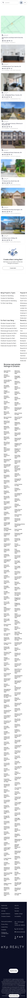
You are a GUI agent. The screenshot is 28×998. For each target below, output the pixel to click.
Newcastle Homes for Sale (18, 434)
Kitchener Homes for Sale (7, 823)
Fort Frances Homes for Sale (7, 675)
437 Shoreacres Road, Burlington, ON (12, 209)
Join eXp (3, 910)
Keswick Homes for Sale (7, 796)
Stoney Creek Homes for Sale (18, 715)
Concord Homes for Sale (7, 566)
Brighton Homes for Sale (7, 492)
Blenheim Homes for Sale (7, 438)
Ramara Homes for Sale (17, 583)
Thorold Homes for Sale (17, 763)
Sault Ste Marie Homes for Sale (18, 633)
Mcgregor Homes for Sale (17, 377)
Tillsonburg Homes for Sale (18, 778)
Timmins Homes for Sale (17, 784)
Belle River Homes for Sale (7, 422)
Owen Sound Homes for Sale (18, 511)
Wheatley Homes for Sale (17, 868)
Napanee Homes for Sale (17, 424)
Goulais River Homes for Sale (7, 712)
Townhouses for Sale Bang (9, 301)
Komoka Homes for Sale (7, 833)
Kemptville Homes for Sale (7, 786)
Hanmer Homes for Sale (7, 749)
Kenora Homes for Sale (7, 791)
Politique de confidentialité (4, 933)
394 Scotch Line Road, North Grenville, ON (12, 38)
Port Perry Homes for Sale (17, 573)
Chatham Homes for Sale (7, 540)
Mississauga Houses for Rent (9, 331)
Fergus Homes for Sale (7, 659)
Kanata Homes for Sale (7, 775)
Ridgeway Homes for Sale (17, 604)
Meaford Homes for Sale (17, 383)
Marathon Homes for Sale (7, 889)
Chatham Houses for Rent (8, 341)
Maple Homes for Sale (7, 884)
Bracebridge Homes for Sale (7, 466)
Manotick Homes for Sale (7, 879)
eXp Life (17, 905)
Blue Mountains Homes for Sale (7, 449)
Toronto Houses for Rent (8, 326)
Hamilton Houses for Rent (8, 343)
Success (17, 910)
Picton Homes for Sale (17, 545)
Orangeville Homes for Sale (18, 480)
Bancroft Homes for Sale (7, 413)
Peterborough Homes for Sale (18, 535)
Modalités (3, 929)
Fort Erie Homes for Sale (7, 669)
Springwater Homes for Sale (18, 682)
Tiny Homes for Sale (18, 788)
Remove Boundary (14, 996)
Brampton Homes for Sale (7, 476)
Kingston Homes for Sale (7, 812)
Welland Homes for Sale (17, 863)
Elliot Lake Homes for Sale (7, 620)
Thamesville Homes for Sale (18, 747)
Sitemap (3, 936)
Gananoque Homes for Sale (7, 680)
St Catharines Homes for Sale (18, 688)
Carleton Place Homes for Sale (7, 529)
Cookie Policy (4, 927)
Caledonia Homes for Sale (7, 519)
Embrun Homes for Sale (7, 630)
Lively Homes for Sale (7, 858)
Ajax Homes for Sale (7, 371)
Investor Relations (5, 913)
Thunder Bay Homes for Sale (18, 768)
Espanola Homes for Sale (7, 639)
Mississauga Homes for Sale (18, 409)
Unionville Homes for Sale (17, 814)
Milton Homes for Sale (17, 398)
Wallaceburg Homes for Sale (18, 841)
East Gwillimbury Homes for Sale (7, 609)
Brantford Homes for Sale (7, 482)
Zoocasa (17, 908)
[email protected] (21, 985)
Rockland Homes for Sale (17, 610)
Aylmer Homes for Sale (7, 408)
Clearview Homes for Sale (7, 550)
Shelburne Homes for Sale (18, 654)
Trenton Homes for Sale (17, 809)
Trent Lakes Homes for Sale (18, 804)
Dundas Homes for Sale (7, 598)
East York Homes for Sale (7, 615)
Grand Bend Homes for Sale (7, 717)
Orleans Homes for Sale (17, 489)
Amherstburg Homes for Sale (7, 381)
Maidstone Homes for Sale (7, 869)
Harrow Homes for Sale (7, 759)
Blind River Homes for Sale (7, 443)
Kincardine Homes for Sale (7, 801)
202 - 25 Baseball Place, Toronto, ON (12, 95)
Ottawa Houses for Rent (8, 338)
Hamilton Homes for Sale (7, 743)
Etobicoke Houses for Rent (8, 346)
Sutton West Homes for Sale (18, 736)
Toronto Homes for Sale (17, 793)
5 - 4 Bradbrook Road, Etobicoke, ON (12, 152)
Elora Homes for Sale (7, 625)
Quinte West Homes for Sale (18, 578)
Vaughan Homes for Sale (17, 835)
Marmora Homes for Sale (17, 372)
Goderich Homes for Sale (7, 706)
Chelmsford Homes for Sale (7, 545)
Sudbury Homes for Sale (17, 731)
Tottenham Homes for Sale (18, 798)
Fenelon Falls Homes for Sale (7, 654)
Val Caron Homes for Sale (17, 825)
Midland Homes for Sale (17, 393)
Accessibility (18, 916)
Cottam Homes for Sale (7, 577)
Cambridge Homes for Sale (7, 524)
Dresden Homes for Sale (7, 587)
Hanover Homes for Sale (7, 754)
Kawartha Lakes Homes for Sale (7, 780)
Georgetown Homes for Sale (7, 690)
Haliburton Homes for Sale (7, 738)
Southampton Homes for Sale (18, 677)
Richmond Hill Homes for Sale (18, 594)
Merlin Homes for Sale (17, 388)
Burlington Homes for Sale (7, 503)
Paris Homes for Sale (18, 515)
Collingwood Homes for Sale (7, 561)
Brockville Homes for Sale (7, 498)
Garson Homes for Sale (7, 685)
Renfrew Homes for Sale (17, 589)
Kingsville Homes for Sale (7, 817)
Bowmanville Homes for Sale (7, 461)
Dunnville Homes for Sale (7, 603)
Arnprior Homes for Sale (7, 397)
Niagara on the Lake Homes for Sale (18, 450)
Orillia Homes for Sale (18, 484)
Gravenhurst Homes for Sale (7, 722)
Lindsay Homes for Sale (7, 854)
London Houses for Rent (8, 336)
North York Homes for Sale (17, 462)
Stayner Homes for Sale (17, 699)
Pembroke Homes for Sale (17, 520)
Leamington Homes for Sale (7, 849)
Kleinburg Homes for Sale (7, 828)
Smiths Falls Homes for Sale (18, 665)
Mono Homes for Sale (18, 413)
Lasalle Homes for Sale (7, 844)
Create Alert (13, 268)
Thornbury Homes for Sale (18, 752)
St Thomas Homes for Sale (18, 694)
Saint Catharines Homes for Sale (18, 615)
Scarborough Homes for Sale (18, 644)
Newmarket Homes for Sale (18, 439)
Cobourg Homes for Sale (7, 556)
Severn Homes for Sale (17, 649)
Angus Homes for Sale (7, 392)
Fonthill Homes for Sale (7, 664)
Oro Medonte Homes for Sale (18, 495)
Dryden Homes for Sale (7, 593)
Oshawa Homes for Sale (17, 500)
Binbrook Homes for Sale (7, 433)
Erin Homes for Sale (7, 634)
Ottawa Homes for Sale (17, 505)
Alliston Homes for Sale (7, 376)
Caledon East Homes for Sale (7, 508)
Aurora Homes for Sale (7, 402)
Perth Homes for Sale (18, 529)
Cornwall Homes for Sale (7, 571)
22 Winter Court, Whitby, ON (9, 238)
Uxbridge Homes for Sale (17, 819)
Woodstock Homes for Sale (18, 889)
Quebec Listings (18, 913)
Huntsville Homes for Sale (7, 764)
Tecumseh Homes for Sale (18, 741)
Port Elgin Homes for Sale (17, 562)
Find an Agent (4, 908)
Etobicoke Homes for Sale (7, 648)
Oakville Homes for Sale (17, 475)
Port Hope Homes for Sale (17, 567)
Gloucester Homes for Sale (7, 701)
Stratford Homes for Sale (17, 726)
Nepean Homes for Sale (17, 429)
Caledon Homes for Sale (7, 513)
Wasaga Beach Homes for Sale (17, 846)
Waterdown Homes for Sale (18, 852)
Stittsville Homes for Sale (17, 710)
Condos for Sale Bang (7, 298)
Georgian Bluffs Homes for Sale (7, 696)
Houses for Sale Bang (7, 296)
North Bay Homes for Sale (17, 457)
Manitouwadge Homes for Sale (8, 874)
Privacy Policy (4, 924)
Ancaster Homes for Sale (7, 387)
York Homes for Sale (18, 894)
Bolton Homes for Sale (7, 455)
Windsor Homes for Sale (17, 879)
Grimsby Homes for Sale (7, 727)
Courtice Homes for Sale (7, 582)
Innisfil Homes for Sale (7, 770)
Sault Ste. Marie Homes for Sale (18, 639)
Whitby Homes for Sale (17, 873)
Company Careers (5, 916)
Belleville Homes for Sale (7, 428)
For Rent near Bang (6, 303)
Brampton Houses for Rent (9, 333)
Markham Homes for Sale (7, 894)
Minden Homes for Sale (17, 404)
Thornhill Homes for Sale (17, 757)
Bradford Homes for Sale (7, 471)
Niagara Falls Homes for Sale (18, 445)
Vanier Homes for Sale (17, 830)
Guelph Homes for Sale (7, 733)
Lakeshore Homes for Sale (7, 838)
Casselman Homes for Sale (7, 535)
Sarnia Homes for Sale (17, 628)
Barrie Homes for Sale (7, 417)
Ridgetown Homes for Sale (18, 599)
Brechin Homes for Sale (7, 487)
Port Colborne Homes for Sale (17, 551)
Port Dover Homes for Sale (18, 557)
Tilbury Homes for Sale (17, 773)
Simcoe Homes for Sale (17, 660)
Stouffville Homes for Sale (17, 720)
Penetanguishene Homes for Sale (20, 525)
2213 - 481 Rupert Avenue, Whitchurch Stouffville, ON (12, 124)
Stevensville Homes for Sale (18, 704)
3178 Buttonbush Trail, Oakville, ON (11, 66)
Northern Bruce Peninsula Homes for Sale (17, 468)
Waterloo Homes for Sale (17, 858)
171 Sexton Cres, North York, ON (10, 181)
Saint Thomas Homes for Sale (17, 622)
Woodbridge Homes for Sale (18, 884)
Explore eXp (4, 905)
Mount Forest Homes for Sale (18, 418)
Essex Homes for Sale (7, 643)
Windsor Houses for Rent (8, 323)
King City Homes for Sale (7, 807)
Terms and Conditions (6, 921)
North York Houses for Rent (9, 328)
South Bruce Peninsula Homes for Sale (18, 671)
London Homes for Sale (7, 864)
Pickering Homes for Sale (17, 540)
